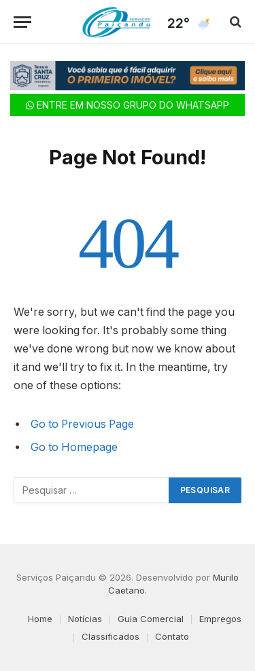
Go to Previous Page (82, 424)
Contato (172, 636)
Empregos (220, 618)
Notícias (85, 618)
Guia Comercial (151, 618)
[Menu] (22, 22)
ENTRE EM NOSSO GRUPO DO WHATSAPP (127, 105)
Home (40, 618)
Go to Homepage (74, 447)
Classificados (110, 636)
